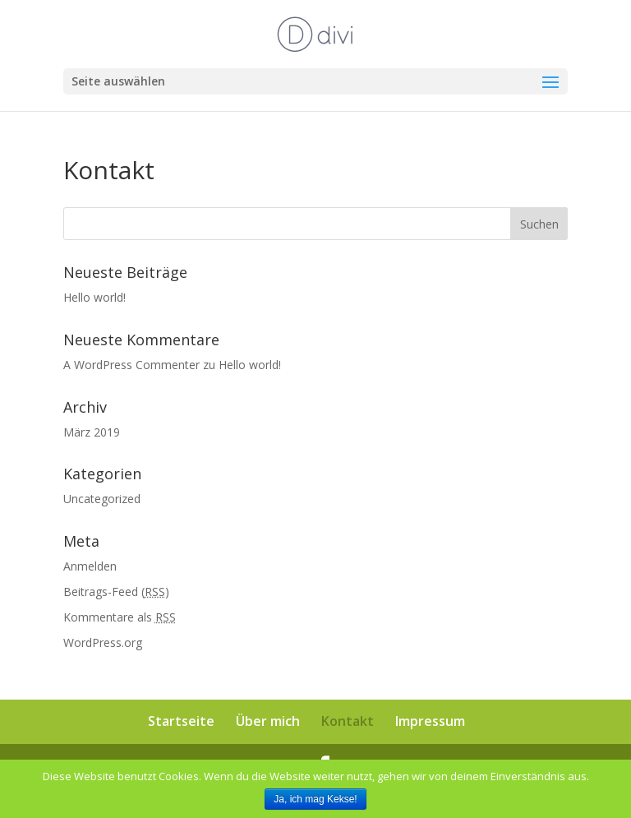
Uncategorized (101, 498)
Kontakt (347, 721)
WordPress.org (102, 642)
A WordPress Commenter (131, 364)
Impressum (430, 721)
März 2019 (91, 432)
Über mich (268, 721)
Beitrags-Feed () (116, 591)
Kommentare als (119, 617)
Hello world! (94, 297)
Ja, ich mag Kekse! (315, 799)
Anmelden (90, 566)
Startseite (181, 721)
